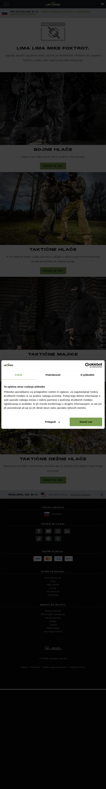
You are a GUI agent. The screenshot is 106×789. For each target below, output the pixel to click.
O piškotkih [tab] (87, 374)
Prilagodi (52, 421)
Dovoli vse (86, 421)
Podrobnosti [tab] (53, 374)
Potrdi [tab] (18, 374)
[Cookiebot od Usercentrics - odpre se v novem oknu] (87, 365)
